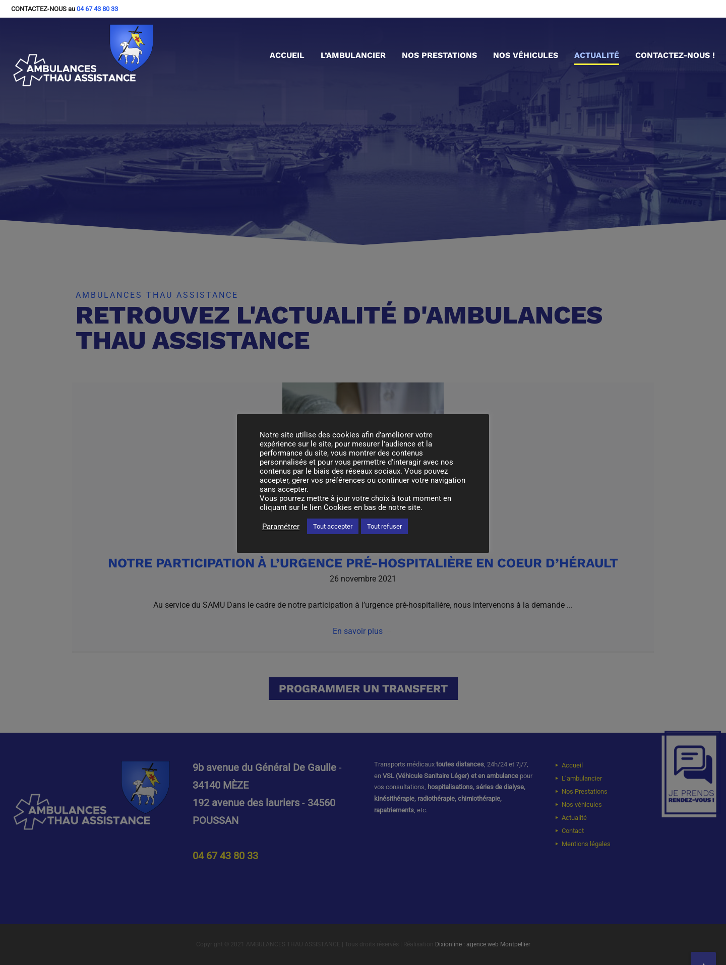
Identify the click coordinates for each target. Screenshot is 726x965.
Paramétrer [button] (280, 526)
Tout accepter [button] (332, 526)
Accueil (287, 55)
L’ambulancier (353, 55)
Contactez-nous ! (675, 55)
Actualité (596, 55)
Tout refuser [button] (384, 526)
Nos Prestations (439, 55)
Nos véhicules (525, 55)
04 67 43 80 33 (97, 9)
